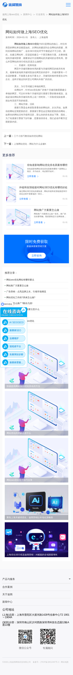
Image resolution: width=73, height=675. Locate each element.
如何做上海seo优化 (15, 315)
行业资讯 (40, 14)
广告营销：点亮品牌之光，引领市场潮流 (26, 291)
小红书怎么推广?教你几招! (19, 303)
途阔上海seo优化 (10, 14)
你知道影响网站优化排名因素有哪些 (47, 165)
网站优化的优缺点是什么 (19, 433)
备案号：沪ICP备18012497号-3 (46, 662)
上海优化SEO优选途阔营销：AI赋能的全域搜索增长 (32, 554)
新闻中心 (27, 14)
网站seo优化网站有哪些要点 (20, 279)
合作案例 (7, 587)
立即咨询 (37, 255)
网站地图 (64, 662)
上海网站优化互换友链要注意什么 (22, 309)
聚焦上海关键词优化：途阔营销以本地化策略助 (30, 517)
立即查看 (32, 176)
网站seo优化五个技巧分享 (19, 480)
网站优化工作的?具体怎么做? (20, 297)
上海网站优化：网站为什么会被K (30, 144)
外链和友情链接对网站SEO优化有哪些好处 (43, 187)
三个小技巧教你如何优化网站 (28, 136)
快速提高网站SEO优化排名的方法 (23, 386)
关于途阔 (7, 594)
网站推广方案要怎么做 (46, 210)
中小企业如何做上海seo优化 (20, 321)
